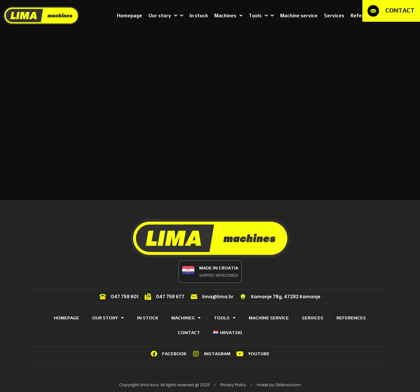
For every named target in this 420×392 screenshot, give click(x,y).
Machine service (269, 317)
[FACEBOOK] (154, 354)
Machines (186, 317)
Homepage (66, 317)
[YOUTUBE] (240, 354)
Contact (189, 332)
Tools (225, 317)
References (351, 317)
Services (312, 317)
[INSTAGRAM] (196, 354)
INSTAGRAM (217, 353)
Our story (108, 317)
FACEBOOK (174, 353)
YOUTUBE (259, 353)
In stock (147, 317)
